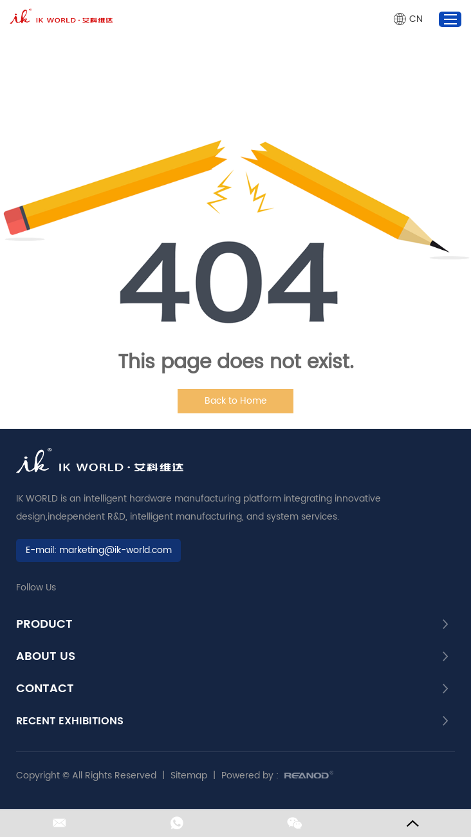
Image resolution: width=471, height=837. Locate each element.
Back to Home (236, 400)
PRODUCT (44, 625)
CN (416, 19)
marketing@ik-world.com (115, 550)
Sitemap (189, 775)
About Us (45, 657)
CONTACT (45, 689)
